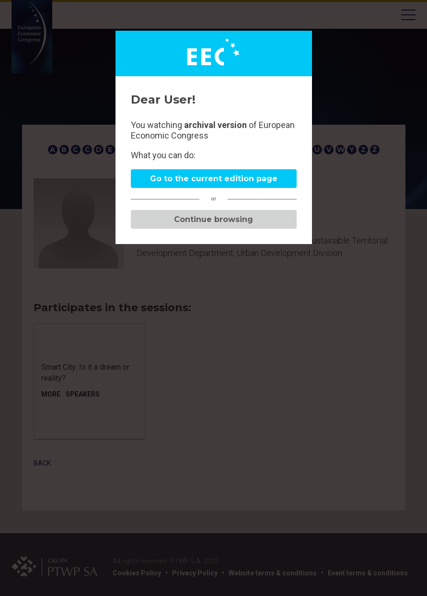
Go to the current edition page (213, 178)
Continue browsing (213, 219)
